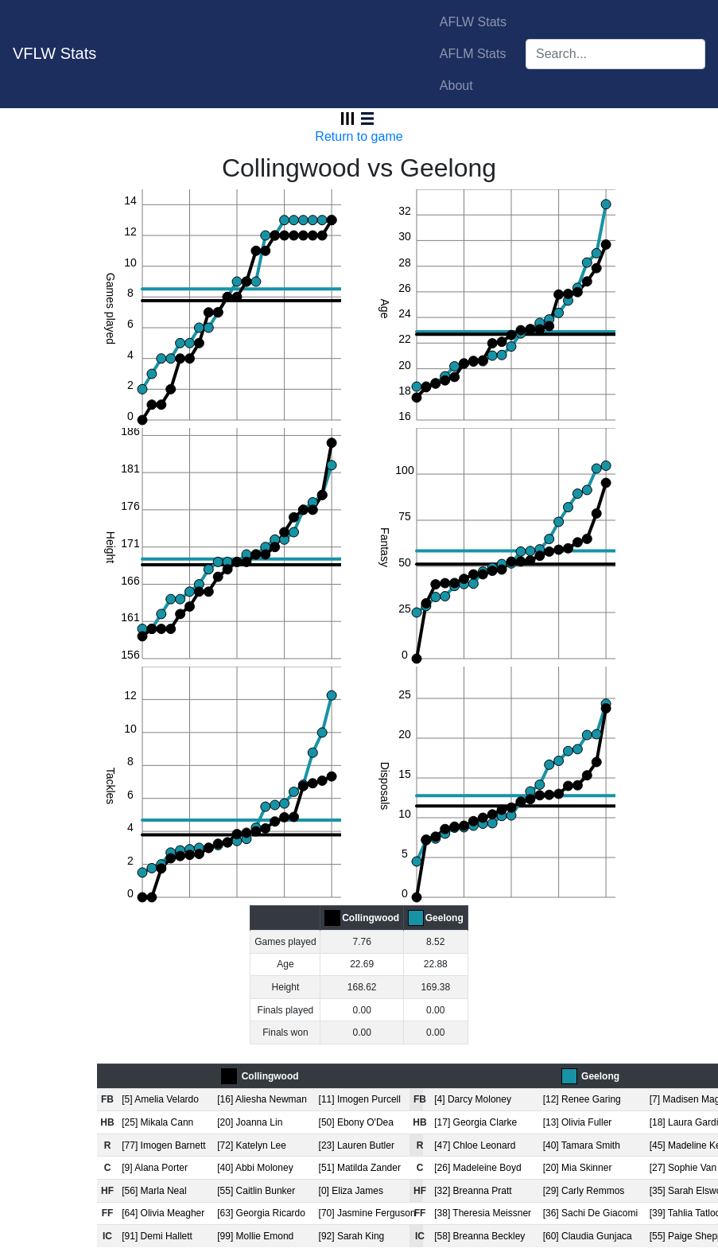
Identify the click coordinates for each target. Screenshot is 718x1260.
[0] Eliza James (351, 1190)
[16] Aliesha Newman (262, 1099)
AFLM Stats (473, 53)
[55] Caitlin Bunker (256, 1190)
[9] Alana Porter (155, 1167)
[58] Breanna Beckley (479, 1236)
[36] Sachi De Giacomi (590, 1213)
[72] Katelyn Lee (251, 1145)
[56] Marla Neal (154, 1190)
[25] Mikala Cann (157, 1122)
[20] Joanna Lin (249, 1122)
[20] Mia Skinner (577, 1167)
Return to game (358, 136)
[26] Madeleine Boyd (477, 1167)
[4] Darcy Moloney (472, 1099)
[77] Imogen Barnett (163, 1145)
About (456, 85)
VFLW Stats (54, 53)
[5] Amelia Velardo (160, 1099)
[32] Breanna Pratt (472, 1190)
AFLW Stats (473, 22)
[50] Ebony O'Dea (356, 1122)
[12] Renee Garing (582, 1099)
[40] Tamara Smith (581, 1145)
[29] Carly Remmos (584, 1190)
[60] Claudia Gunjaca (587, 1236)
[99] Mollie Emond (255, 1236)
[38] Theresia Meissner (482, 1213)
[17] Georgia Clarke (475, 1122)
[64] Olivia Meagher (163, 1213)
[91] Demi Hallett (157, 1236)
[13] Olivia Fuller (577, 1122)
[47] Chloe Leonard (474, 1145)
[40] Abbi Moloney (255, 1167)
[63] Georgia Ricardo (261, 1213)
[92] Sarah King (352, 1236)
